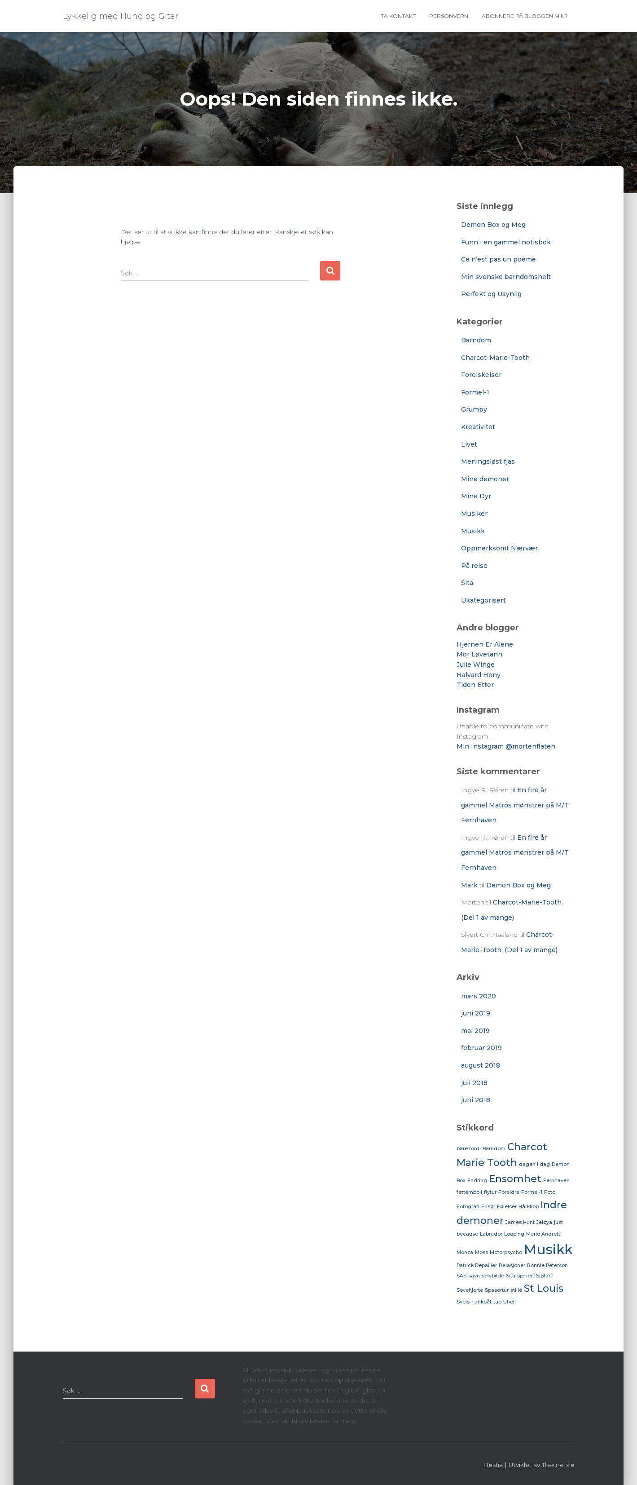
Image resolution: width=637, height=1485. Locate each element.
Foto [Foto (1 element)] (549, 1192)
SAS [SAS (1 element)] (461, 1276)
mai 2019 (475, 1031)
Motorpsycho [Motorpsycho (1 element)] (506, 1252)
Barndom (476, 340)
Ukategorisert (483, 600)
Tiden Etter (475, 685)
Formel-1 (475, 392)
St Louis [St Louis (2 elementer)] (543, 1288)
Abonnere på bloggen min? (525, 16)
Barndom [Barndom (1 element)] (494, 1149)
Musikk (473, 531)
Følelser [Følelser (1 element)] (507, 1207)
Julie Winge (476, 664)
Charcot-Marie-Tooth (495, 358)
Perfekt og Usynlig (491, 294)
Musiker (474, 514)
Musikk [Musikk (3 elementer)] (548, 1249)
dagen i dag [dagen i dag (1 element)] (534, 1164)
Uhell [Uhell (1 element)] (509, 1302)
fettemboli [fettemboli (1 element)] (469, 1192)
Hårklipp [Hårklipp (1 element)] (528, 1207)
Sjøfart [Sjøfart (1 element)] (544, 1276)
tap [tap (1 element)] (497, 1302)
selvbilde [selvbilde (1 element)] (493, 1276)
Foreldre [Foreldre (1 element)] (508, 1192)
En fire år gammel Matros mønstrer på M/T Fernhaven (515, 805)
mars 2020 (478, 996)
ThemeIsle (558, 1465)
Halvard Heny (479, 675)
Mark (469, 885)
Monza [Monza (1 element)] (465, 1252)
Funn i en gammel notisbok (506, 242)
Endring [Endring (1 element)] (477, 1181)
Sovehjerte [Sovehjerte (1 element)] (470, 1290)
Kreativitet (478, 427)
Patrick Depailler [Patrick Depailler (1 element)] (477, 1265)
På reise (474, 566)
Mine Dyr (476, 496)
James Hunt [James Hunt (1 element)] (520, 1222)
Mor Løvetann (479, 654)
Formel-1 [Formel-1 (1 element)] (531, 1192)
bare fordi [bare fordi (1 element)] (469, 1149)
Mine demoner (485, 479)
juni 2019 (475, 1013)
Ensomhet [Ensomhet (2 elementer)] (515, 1178)
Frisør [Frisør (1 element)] (488, 1207)
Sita (467, 583)
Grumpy (474, 409)
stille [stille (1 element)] (516, 1290)
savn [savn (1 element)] (474, 1276)
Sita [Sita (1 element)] (510, 1276)
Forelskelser (481, 375)
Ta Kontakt (398, 16)
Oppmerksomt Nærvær (499, 548)
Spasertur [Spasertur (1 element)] (497, 1290)
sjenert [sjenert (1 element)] (525, 1276)
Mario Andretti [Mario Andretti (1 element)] (544, 1234)
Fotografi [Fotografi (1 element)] (468, 1207)
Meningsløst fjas (488, 461)
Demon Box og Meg (493, 225)
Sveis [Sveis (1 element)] (463, 1302)
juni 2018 (475, 1100)
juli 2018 (474, 1083)
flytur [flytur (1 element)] (490, 1192)
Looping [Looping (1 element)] (514, 1234)
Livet (469, 444)
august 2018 (480, 1065)
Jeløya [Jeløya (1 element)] (544, 1222)
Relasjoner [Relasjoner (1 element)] (512, 1265)
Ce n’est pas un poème (498, 259)
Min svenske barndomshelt (506, 277)
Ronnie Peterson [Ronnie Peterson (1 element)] (547, 1265)
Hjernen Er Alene (485, 644)
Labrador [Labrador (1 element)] (491, 1234)
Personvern (448, 16)
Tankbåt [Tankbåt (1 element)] (481, 1302)
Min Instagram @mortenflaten (506, 746)
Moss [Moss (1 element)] (481, 1252)
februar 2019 (481, 1048)
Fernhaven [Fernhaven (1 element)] (556, 1181)
